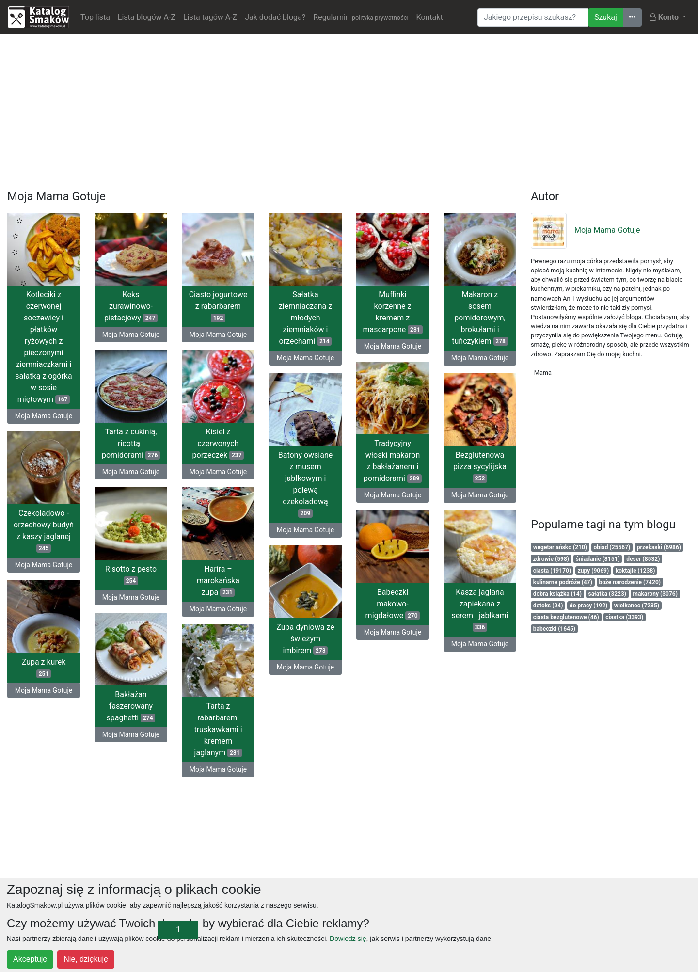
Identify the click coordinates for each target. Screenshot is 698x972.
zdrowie (551, 559)
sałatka (607, 593)
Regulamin (360, 17)
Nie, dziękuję (85, 959)
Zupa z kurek (44, 667)
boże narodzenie (630, 582)
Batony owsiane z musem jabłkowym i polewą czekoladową (305, 484)
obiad (612, 547)
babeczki (554, 628)
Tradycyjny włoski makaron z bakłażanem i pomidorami (393, 461)
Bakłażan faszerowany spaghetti (131, 706)
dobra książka (557, 593)
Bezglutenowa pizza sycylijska (480, 466)
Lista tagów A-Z (210, 17)
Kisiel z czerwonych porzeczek (218, 443)
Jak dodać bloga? (275, 17)
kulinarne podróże (562, 582)
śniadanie (598, 559)
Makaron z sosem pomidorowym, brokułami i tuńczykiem (480, 318)
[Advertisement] (349, 110)
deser (643, 559)
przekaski (659, 547)
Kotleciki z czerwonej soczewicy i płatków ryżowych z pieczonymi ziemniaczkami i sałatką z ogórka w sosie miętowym (43, 347)
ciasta (552, 570)
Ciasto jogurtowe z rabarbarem (218, 306)
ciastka (624, 617)
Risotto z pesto (131, 574)
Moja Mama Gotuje (43, 416)
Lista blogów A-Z (146, 17)
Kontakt (429, 17)
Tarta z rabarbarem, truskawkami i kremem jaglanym (218, 729)
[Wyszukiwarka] (532, 17)
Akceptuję (30, 959)
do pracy (588, 605)
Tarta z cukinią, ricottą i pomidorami (131, 443)
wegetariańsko (560, 547)
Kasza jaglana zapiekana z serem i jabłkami (480, 610)
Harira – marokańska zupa (218, 580)
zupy (593, 570)
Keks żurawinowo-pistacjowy (131, 306)
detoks (548, 605)
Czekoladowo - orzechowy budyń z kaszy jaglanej (44, 531)
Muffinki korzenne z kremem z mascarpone (392, 312)
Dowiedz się (348, 938)
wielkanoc (636, 605)
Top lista (95, 17)
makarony (655, 593)
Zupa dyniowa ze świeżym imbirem (305, 638)
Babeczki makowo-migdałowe (392, 604)
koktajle (635, 570)
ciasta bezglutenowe (566, 617)
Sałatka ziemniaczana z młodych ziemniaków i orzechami (305, 318)
